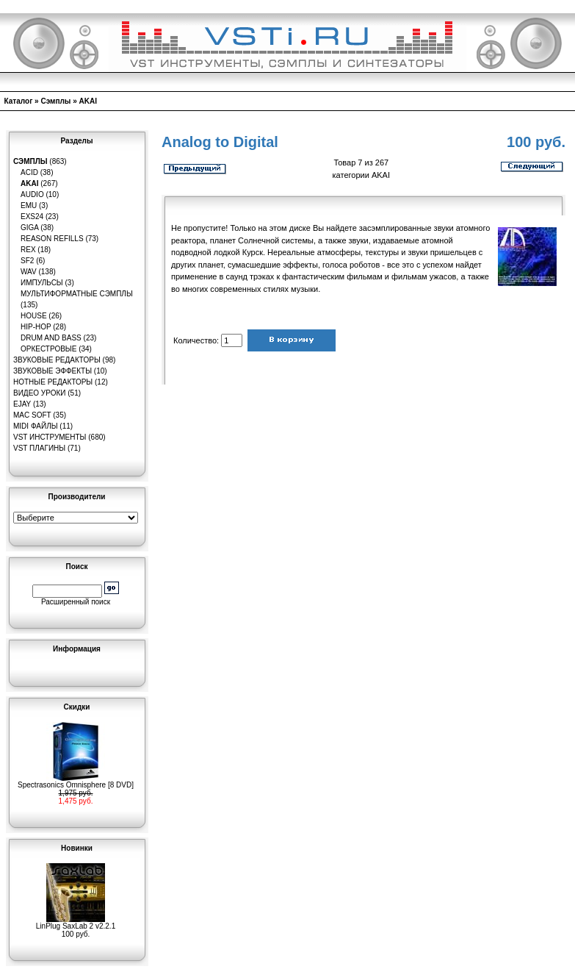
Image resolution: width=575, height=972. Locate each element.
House (34, 316)
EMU (29, 205)
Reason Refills (52, 239)
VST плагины (39, 448)
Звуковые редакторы (57, 360)
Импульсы (42, 283)
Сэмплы (55, 101)
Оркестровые (48, 349)
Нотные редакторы (53, 382)
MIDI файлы (35, 426)
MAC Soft (32, 415)
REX (28, 250)
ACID (29, 172)
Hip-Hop (36, 327)
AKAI (88, 101)
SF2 (27, 261)
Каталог (18, 101)
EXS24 (32, 216)
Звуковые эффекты (52, 371)
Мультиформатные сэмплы (77, 294)
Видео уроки (39, 393)
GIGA (29, 228)
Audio (32, 194)
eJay (22, 404)
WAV (29, 272)
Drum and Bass (51, 338)
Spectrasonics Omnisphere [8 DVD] (76, 781)
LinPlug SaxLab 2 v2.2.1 (75, 922)
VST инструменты (49, 437)
